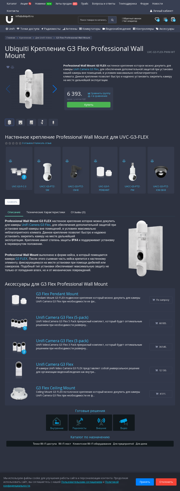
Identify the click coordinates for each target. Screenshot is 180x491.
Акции (25, 3)
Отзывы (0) (78, 212)
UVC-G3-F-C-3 (19, 186)
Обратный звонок (131, 18)
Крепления (25, 37)
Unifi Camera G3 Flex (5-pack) (62, 317)
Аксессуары (165, 28)
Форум (144, 3)
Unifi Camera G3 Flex (54, 364)
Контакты (13, 11)
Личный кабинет (161, 11)
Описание (14, 212)
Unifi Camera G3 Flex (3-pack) (62, 340)
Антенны (69, 28)
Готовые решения (90, 411)
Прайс (84, 3)
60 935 (161, 323)
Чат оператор (129, 21)
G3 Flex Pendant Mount (57, 293)
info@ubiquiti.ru (25, 16)
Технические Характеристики (45, 212)
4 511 (161, 393)
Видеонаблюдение (116, 28)
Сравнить (12, 201)
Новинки (43, 3)
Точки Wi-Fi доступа (45, 443)
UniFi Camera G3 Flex (86, 69)
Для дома (141, 443)
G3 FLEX (21, 258)
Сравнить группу (99, 93)
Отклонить (166, 481)
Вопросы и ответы (103, 3)
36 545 (161, 346)
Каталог (12, 3)
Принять (144, 481)
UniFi (10, 28)
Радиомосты (50, 28)
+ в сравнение (97, 96)
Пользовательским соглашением (81, 481)
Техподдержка (128, 3)
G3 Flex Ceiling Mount (55, 387)
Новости (157, 3)
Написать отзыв (42, 143)
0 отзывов (27, 143)
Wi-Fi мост (64, 443)
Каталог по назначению (90, 437)
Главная (11, 37)
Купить (88, 104)
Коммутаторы (89, 28)
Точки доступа (28, 28)
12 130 (161, 370)
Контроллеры (143, 28)
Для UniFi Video (43, 37)
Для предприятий (123, 443)
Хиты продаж (66, 3)
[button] (54, 89)
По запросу (160, 299)
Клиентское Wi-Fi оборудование (92, 443)
